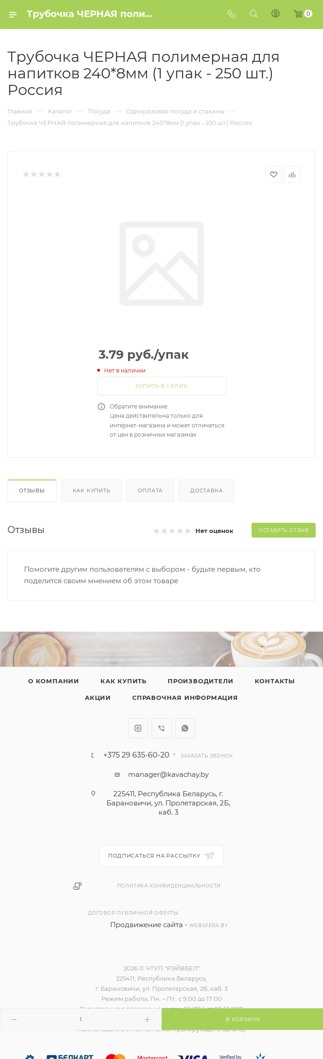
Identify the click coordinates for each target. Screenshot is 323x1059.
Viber (161, 728)
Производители (200, 681)
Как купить (92, 490)
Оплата (150, 490)
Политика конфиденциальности (169, 886)
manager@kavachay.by (168, 774)
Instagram (138, 728)
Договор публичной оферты (133, 913)
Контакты (275, 681)
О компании (53, 681)
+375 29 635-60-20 (136, 755)
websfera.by (208, 926)
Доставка (206, 490)
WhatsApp (185, 728)
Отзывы (32, 490)
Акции (98, 697)
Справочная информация (185, 697)
